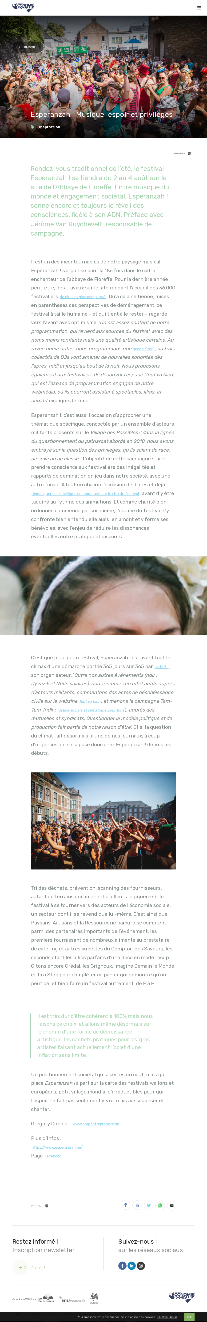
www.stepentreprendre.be (96, 1124)
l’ (161, 667)
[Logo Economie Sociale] (23, 8)
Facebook (52, 1156)
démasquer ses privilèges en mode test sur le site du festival (85, 494)
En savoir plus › (167, 1318)
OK (189, 1318)
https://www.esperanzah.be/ (58, 1147)
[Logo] (182, 1297)
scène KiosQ (143, 349)
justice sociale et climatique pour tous (90, 710)
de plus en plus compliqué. (83, 297)
